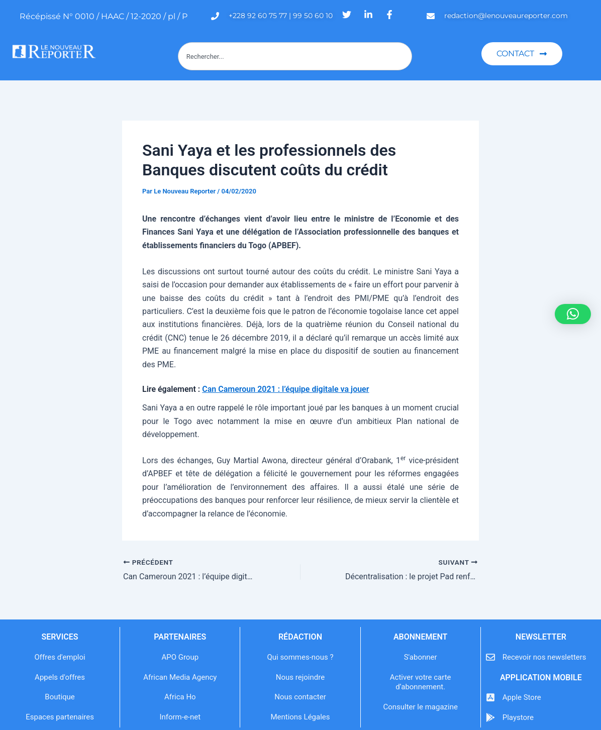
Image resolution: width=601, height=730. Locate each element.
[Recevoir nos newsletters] (490, 657)
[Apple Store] (490, 697)
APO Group (179, 657)
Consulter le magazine (420, 706)
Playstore (518, 717)
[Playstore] (490, 717)
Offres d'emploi (60, 657)
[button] (573, 314)
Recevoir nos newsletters (544, 657)
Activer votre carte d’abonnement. (420, 682)
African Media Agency (180, 677)
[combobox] (295, 56)
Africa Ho (180, 696)
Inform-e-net (180, 716)
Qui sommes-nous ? (300, 657)
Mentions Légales (300, 716)
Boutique (59, 696)
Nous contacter (300, 696)
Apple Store (522, 697)
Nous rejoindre (300, 677)
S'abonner (420, 657)
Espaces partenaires (60, 716)
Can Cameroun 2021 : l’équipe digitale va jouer (285, 389)
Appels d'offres (60, 677)
